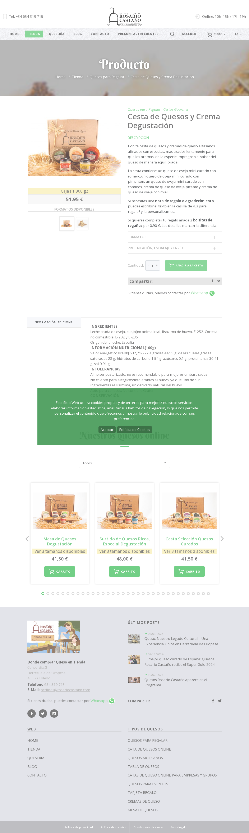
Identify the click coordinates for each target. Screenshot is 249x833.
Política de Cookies (134, 429)
